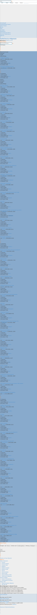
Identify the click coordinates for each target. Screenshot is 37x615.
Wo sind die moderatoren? (5, 236)
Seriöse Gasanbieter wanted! (6, 129)
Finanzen (21, 2)
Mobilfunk (11, 2)
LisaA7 (9, 437)
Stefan (9, 188)
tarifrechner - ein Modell (5, 467)
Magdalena (4, 375)
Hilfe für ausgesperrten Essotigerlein (7, 392)
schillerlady (10, 464)
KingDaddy (10, 180)
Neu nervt (2, 201)
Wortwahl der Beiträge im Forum (7, 66)
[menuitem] (5, 24)
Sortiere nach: (18, 545)
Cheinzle (4, 504)
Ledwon (10, 246)
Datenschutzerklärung (9, 607)
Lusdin (3, 424)
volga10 (10, 317)
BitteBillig (4, 131)
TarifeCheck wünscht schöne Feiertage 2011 (9, 321)
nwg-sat (3, 122)
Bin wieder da (3, 112)
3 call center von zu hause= (6, 227)
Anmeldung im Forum (4, 356)
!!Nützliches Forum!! (4, 312)
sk (2, 535)
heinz (3, 495)
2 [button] (0, 47)
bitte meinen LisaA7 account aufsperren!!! (8, 432)
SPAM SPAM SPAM (4, 476)
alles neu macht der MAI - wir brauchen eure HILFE (10, 210)
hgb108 (3, 193)
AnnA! (3, 340)
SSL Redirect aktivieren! (5, 103)
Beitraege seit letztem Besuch (6, 494)
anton (9, 522)
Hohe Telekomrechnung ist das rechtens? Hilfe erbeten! (11, 383)
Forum (26, 2)
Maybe (9, 513)
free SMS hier (3, 449)
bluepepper (4, 260)
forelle (3, 184)
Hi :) (1, 338)
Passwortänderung (4, 156)
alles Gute (2, 303)
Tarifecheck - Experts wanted (6, 174)
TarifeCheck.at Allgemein (8, 38)
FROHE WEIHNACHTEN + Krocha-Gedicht (9, 516)
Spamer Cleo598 (3, 365)
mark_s (3, 313)
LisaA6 (3, 433)
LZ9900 (3, 238)
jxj (8, 482)
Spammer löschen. (4, 267)
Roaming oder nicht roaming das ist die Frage (9, 192)
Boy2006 (4, 104)
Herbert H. (4, 86)
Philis (3, 384)
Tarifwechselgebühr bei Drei (6, 147)
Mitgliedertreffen (3, 347)
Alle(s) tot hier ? (3, 258)
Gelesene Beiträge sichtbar (6, 276)
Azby (9, 299)
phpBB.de (14, 604)
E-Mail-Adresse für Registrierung (7, 458)
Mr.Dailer (4, 251)
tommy (3, 229)
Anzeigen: (5, 545)
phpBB (6, 602)
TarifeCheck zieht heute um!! (6, 94)
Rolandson (4, 149)
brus (12, 40)
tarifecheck (4, 68)
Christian (4, 95)
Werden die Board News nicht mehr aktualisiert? (10, 249)
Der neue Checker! (4, 85)
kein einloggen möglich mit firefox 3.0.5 (8, 525)
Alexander (4, 460)
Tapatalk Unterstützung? (5, 405)
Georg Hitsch (5, 442)
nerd (3, 469)
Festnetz (16, 2)
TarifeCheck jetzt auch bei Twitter (7, 285)
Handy (7, 2)
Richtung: (31, 545)
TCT (3, 59)
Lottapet (10, 126)
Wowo (3, 140)
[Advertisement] (18, 13)
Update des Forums (4, 57)
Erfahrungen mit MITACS (5, 183)
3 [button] (0, 49)
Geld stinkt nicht (3, 503)
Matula (7, 40)
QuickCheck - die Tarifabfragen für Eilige (8, 534)
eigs (9, 371)
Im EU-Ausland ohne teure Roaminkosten (8, 294)
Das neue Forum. (4, 219)
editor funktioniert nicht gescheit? (7, 441)
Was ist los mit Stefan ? (5, 330)
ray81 (9, 153)
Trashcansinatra (11, 402)
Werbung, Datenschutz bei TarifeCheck (8, 165)
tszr (3, 526)
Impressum (2, 607)
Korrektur (2, 414)
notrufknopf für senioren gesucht (7, 374)
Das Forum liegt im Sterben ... (6, 121)
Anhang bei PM (3, 138)
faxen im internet (3, 423)
